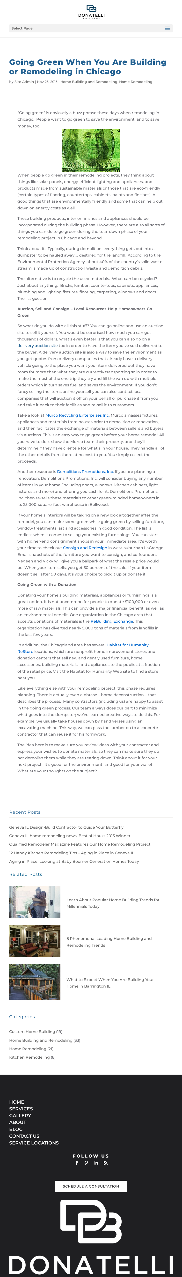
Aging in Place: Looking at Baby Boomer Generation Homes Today (74, 861)
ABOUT (17, 1122)
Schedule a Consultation (91, 1186)
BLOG (16, 1129)
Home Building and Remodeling (88, 82)
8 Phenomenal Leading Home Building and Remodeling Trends (109, 941)
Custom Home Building (32, 1031)
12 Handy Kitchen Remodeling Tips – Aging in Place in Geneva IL (71, 853)
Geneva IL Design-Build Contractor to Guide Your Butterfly (66, 827)
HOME (16, 1102)
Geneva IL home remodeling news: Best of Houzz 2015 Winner (70, 836)
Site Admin (24, 82)
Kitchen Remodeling (29, 1057)
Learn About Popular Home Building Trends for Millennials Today (113, 903)
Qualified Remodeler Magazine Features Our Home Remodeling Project (80, 844)
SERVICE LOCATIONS (34, 1143)
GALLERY (20, 1115)
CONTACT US (24, 1136)
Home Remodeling (136, 82)
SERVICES (21, 1109)
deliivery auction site (37, 345)
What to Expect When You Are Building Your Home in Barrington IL (110, 983)
